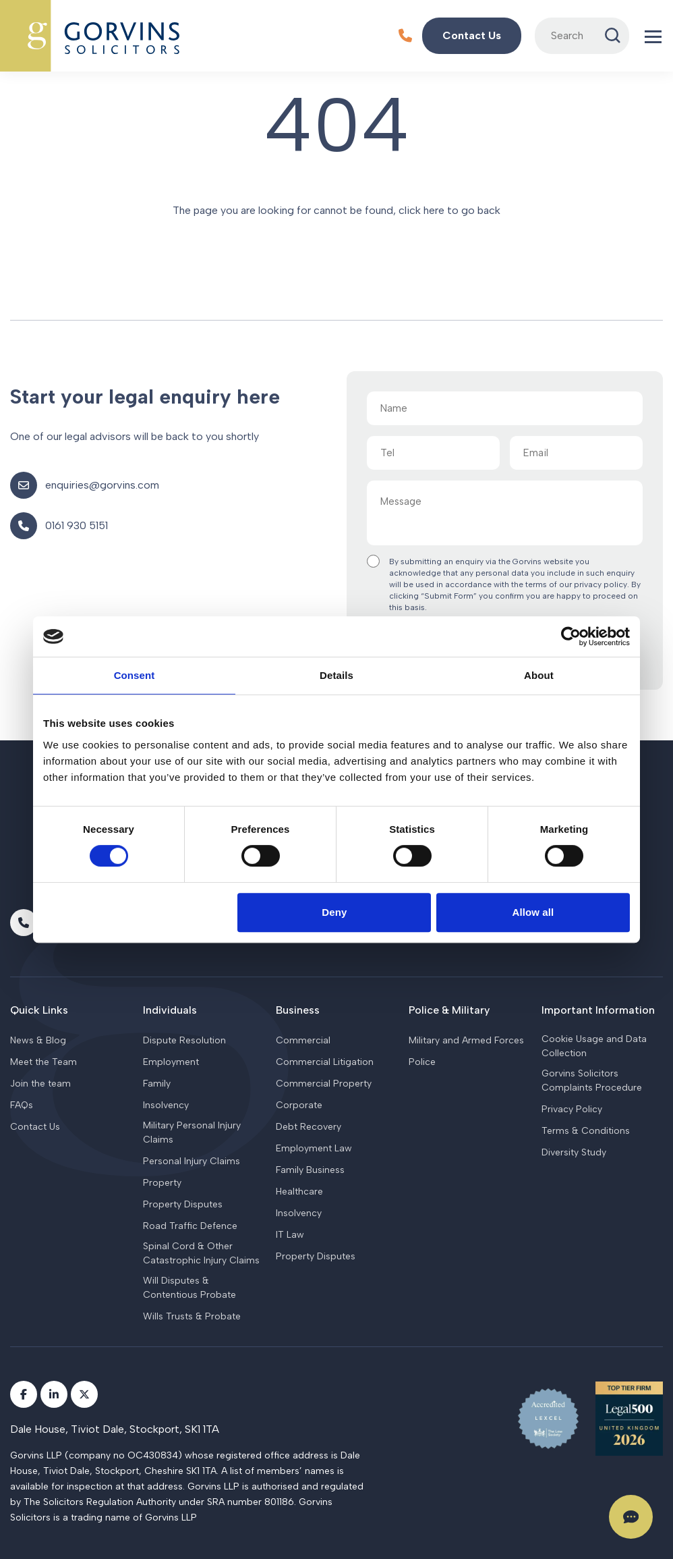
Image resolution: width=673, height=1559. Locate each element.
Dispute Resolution (184, 1040)
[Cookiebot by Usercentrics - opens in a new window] (571, 636)
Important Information (598, 1010)
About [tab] (539, 675)
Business (298, 1010)
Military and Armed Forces (466, 1040)
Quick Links (39, 1010)
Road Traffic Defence (190, 1226)
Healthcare (299, 1191)
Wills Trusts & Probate (192, 1316)
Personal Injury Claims (191, 1161)
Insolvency (166, 1105)
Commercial (303, 1040)
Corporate (299, 1105)
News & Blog (38, 1040)
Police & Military (449, 1010)
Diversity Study (574, 1152)
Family (157, 1083)
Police (422, 1062)
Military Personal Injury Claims (192, 1132)
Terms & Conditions (586, 1131)
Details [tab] (336, 675)
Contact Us (35, 1126)
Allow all (533, 912)
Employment (171, 1062)
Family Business (310, 1170)
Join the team (40, 1083)
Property (162, 1182)
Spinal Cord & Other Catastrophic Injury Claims (201, 1253)
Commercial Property (324, 1083)
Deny (334, 912)
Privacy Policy (572, 1109)
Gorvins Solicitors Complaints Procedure (592, 1080)
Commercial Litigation (325, 1062)
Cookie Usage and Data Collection (594, 1046)
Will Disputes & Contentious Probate (189, 1288)
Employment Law (314, 1148)
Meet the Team (43, 1062)
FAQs (21, 1105)
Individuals (170, 1010)
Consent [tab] (134, 675)
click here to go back (449, 210)
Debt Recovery (308, 1126)
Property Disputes (183, 1204)
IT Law (290, 1234)
